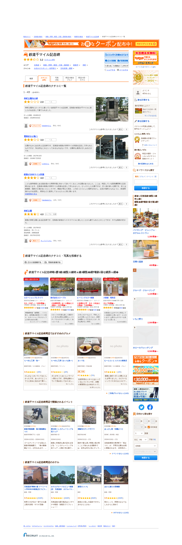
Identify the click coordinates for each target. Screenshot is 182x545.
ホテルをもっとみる (121, 513)
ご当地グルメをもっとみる (118, 393)
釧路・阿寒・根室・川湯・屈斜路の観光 (58, 36)
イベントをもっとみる (120, 454)
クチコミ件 (49, 60)
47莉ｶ (69, 310)
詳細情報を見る (31, 194)
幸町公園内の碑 (31, 98)
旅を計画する (143, 100)
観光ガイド (27, 36)
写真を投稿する (123, 60)
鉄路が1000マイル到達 (34, 174)
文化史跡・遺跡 (66, 68)
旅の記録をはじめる (145, 164)
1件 (119, 372)
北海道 (36, 65)
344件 (67, 498)
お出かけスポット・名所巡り (45, 68)
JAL (81, 526)
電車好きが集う (31, 136)
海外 (113, 526)
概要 (31, 79)
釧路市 (75, 65)
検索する (146, 188)
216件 (40, 498)
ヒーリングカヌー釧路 (85, 298)
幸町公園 (28, 211)
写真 (57, 79)
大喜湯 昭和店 (109, 298)
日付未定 (153, 427)
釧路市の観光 (78, 36)
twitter (141, 407)
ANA (84, 526)
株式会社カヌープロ (58, 298)
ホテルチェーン (37, 526)
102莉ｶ (42, 308)
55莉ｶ (95, 310)
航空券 (100, 526)
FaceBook (150, 407)
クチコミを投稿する (110, 60)
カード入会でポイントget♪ (146, 59)
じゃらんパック (72, 526)
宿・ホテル (27, 526)
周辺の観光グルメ (69, 79)
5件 (39, 372)
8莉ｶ (121, 308)
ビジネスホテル (49, 526)
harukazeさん (47, 200)
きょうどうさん (46, 241)
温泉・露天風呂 (60, 526)
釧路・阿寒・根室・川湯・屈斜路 (56, 65)
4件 (66, 372)
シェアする (111, 70)
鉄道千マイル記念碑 (92, 36)
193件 (120, 498)
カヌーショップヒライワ (33, 298)
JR (79, 526)
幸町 (84, 65)
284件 (93, 498)
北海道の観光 (38, 36)
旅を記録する (143, 121)
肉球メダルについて (150, 145)
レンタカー (92, 526)
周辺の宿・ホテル (82, 79)
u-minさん (45, 164)
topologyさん (46, 125)
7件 (92, 375)
